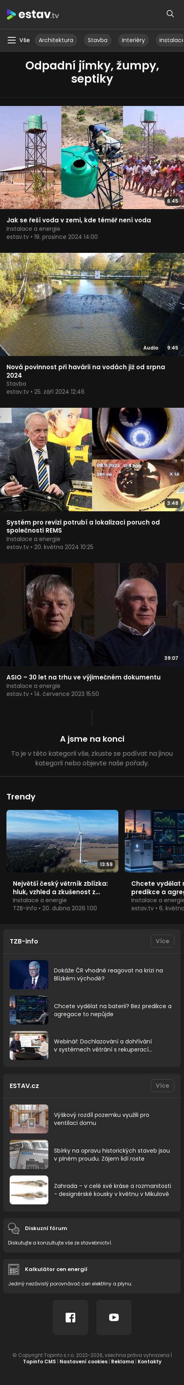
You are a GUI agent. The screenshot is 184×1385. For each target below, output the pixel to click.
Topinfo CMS (39, 1361)
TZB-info (24, 941)
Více (162, 941)
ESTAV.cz (24, 1085)
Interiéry (133, 40)
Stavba (98, 40)
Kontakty (149, 1361)
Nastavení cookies (84, 1361)
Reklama (122, 1361)
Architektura (56, 40)
